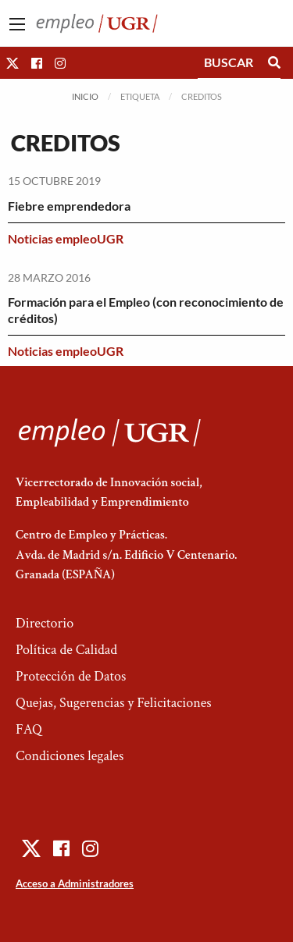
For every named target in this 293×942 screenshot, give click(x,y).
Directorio (44, 623)
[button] (12, 63)
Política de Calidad (66, 650)
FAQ (29, 729)
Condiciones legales (69, 756)
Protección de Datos (71, 676)
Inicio (85, 96)
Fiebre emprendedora (69, 205)
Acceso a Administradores (75, 883)
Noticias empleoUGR (65, 238)
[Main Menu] (17, 24)
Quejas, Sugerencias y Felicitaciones (114, 703)
